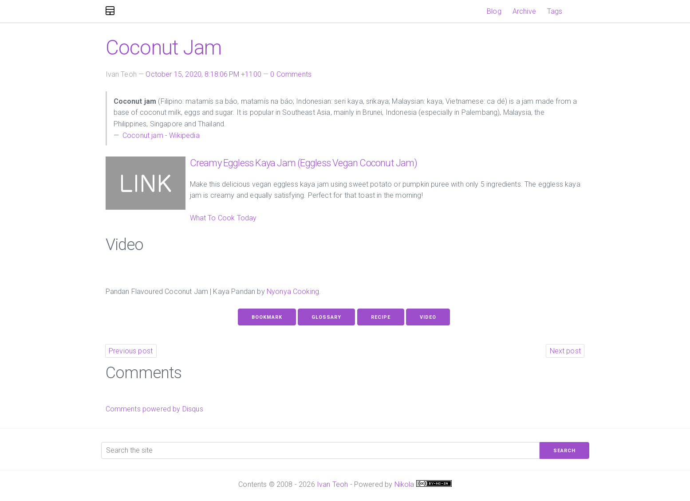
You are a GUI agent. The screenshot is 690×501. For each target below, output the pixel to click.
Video (428, 317)
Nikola (404, 484)
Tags (555, 11)
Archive (524, 11)
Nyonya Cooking (293, 291)
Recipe (380, 317)
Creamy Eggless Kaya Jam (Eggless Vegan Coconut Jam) (303, 162)
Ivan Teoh (332, 484)
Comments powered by (154, 409)
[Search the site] (320, 450)
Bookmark (267, 317)
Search (564, 451)
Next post (565, 351)
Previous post (131, 351)
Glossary (326, 317)
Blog (494, 11)
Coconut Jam (163, 47)
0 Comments (290, 74)
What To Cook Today (223, 218)
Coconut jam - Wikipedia (160, 135)
